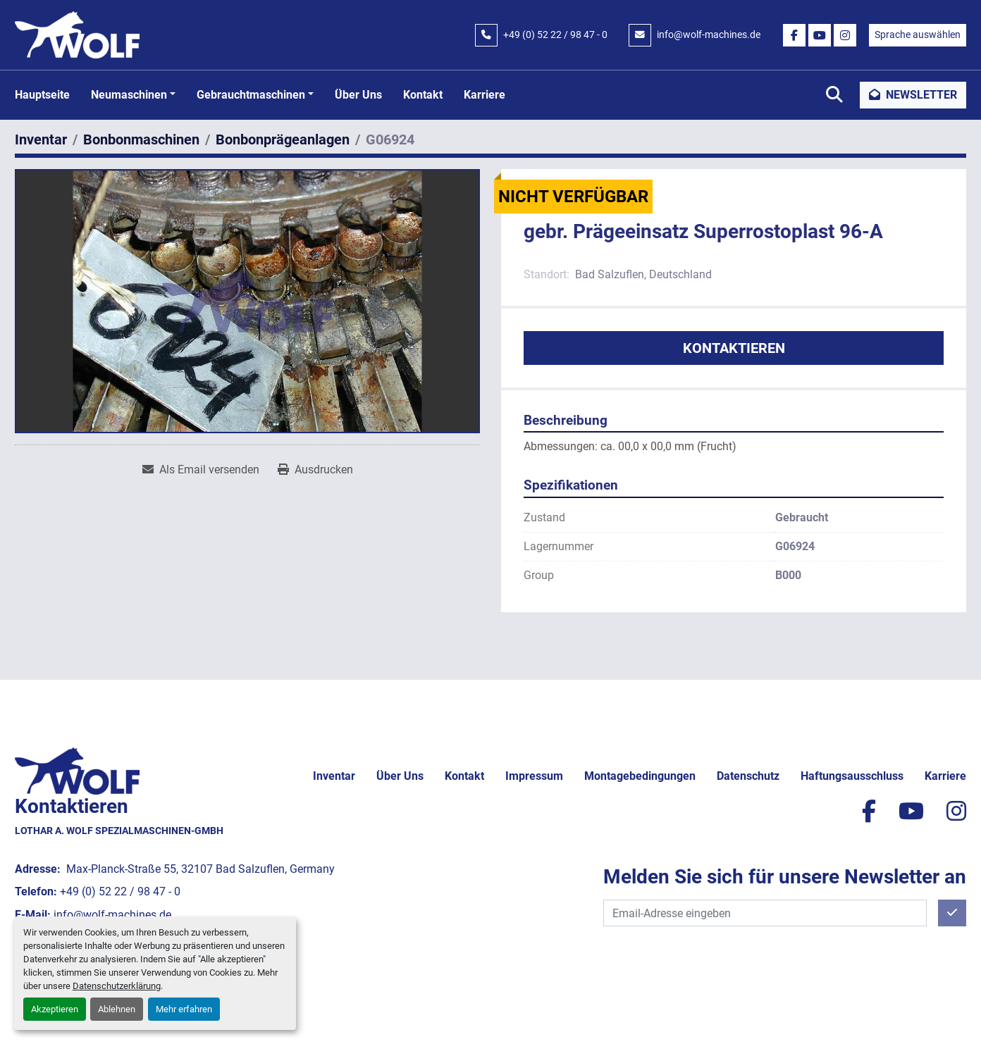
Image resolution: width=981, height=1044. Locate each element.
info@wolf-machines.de (708, 34)
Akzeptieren (54, 1009)
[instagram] (845, 35)
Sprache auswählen (918, 34)
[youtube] (819, 35)
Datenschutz (748, 776)
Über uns (358, 94)
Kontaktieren (734, 348)
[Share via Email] (201, 469)
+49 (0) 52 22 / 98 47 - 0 (555, 34)
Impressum (534, 776)
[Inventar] (41, 139)
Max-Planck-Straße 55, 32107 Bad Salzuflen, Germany (199, 869)
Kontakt (423, 94)
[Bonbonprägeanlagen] (283, 139)
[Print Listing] (315, 469)
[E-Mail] (765, 913)
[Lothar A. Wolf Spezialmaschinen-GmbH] (77, 769)
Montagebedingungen (640, 776)
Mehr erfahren (184, 1009)
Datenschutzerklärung (117, 986)
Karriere (484, 94)
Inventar (334, 776)
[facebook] (794, 35)
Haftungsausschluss (852, 776)
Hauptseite (42, 94)
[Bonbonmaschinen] (141, 139)
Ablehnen (116, 1009)
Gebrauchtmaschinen (251, 94)
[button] (133, 95)
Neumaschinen (129, 94)
